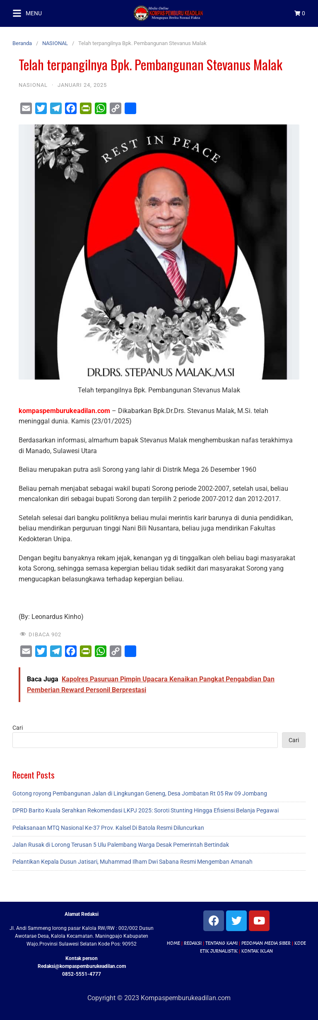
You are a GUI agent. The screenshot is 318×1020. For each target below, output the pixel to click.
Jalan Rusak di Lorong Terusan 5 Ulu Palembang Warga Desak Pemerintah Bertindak (120, 844)
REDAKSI (193, 943)
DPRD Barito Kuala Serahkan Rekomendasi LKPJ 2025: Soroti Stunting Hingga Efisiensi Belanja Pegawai (145, 810)
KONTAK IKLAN (257, 951)
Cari (17, 727)
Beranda (22, 43)
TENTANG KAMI (221, 943)
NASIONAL (55, 43)
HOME (173, 943)
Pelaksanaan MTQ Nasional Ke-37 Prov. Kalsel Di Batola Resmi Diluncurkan (108, 827)
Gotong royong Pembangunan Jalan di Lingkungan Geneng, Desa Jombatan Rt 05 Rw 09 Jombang (139, 793)
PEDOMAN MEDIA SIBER (266, 943)
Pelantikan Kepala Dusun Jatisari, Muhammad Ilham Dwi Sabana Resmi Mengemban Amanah (132, 861)
